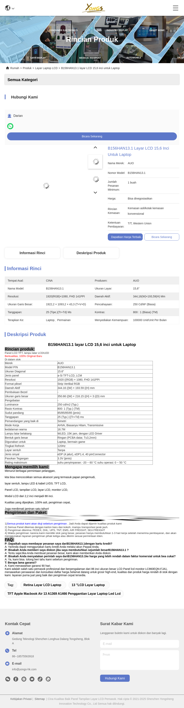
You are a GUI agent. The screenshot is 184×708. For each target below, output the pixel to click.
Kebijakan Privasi (21, 699)
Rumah (14, 68)
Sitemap (40, 699)
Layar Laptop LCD (46, 68)
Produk (27, 68)
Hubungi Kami (115, 678)
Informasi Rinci (32, 253)
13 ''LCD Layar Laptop (88, 585)
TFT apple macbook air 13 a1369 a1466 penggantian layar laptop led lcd (64, 593)
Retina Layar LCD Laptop (42, 585)
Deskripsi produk (91, 253)
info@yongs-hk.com (24, 669)
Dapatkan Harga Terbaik (126, 237)
